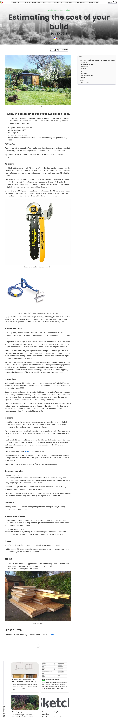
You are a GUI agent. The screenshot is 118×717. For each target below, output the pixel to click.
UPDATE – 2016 (84, 82)
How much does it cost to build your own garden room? (97, 60)
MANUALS (27, 2)
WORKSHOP (69, 2)
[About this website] (51, 50)
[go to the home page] (1, 2)
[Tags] (58, 50)
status (82, 80)
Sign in (110, 2)
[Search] (116, 2)
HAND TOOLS (47, 2)
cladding (83, 68)
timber (82, 77)
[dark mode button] (113, 2)
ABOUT (20, 2)
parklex (27, 451)
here (52, 635)
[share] (65, 50)
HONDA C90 (36, 2)
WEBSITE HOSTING (81, 2)
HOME (14, 2)
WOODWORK (58, 2)
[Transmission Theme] (55, 50)
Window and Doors (86, 64)
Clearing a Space (18, 712)
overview (66, 10)
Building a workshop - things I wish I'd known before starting (24, 681)
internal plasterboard (87, 75)
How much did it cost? (50, 680)
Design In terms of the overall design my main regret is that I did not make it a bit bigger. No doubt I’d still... (24, 687)
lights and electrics (86, 71)
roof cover (83, 73)
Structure (83, 62)
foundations (84, 66)
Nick (61, 38)
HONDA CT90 (93, 2)
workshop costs (54, 10)
